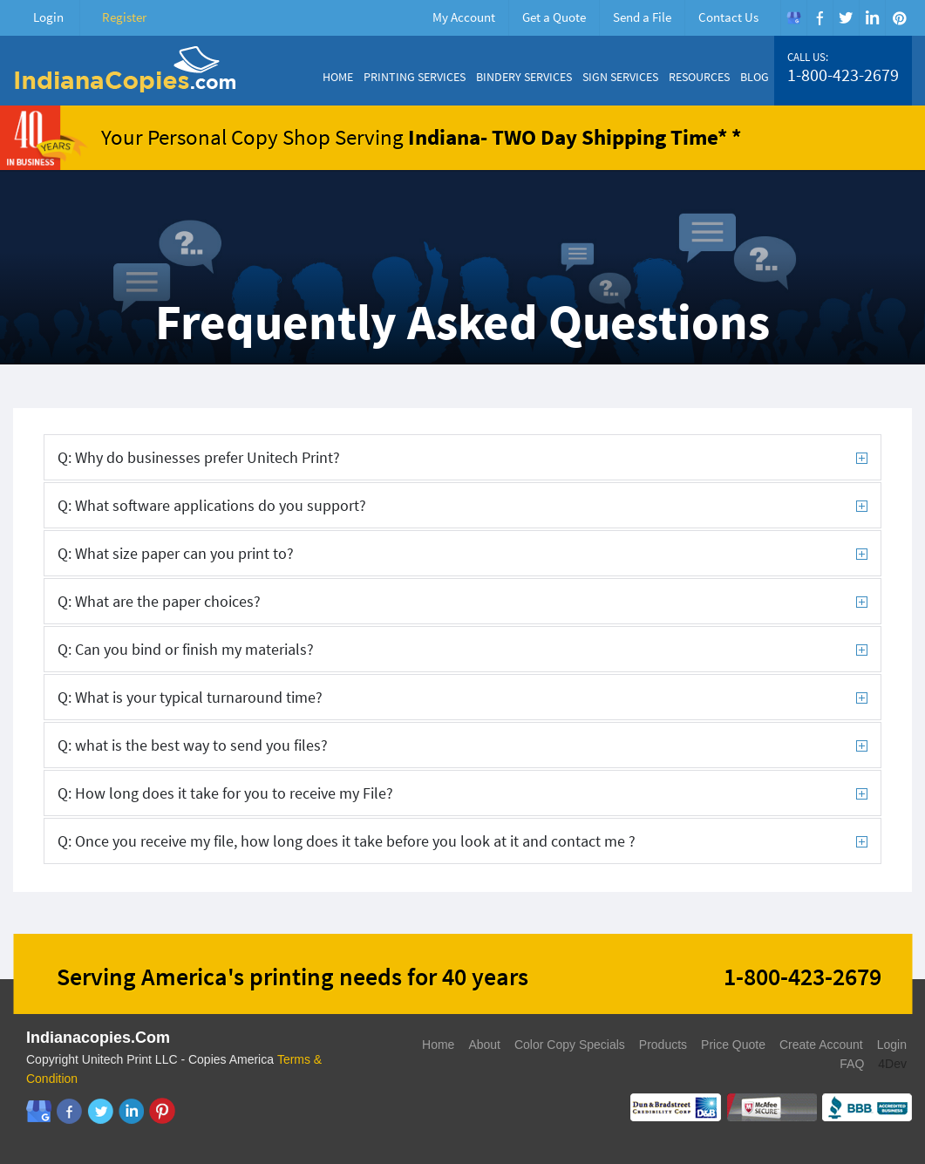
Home (338, 77)
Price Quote (733, 1045)
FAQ (852, 1064)
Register (124, 17)
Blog (754, 77)
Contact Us (728, 17)
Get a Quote (554, 17)
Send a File (642, 17)
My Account (463, 17)
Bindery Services (524, 77)
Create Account (821, 1045)
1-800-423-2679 (843, 75)
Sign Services (620, 77)
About (484, 1045)
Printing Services (415, 77)
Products (663, 1045)
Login (48, 17)
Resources (699, 77)
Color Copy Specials (569, 1045)
